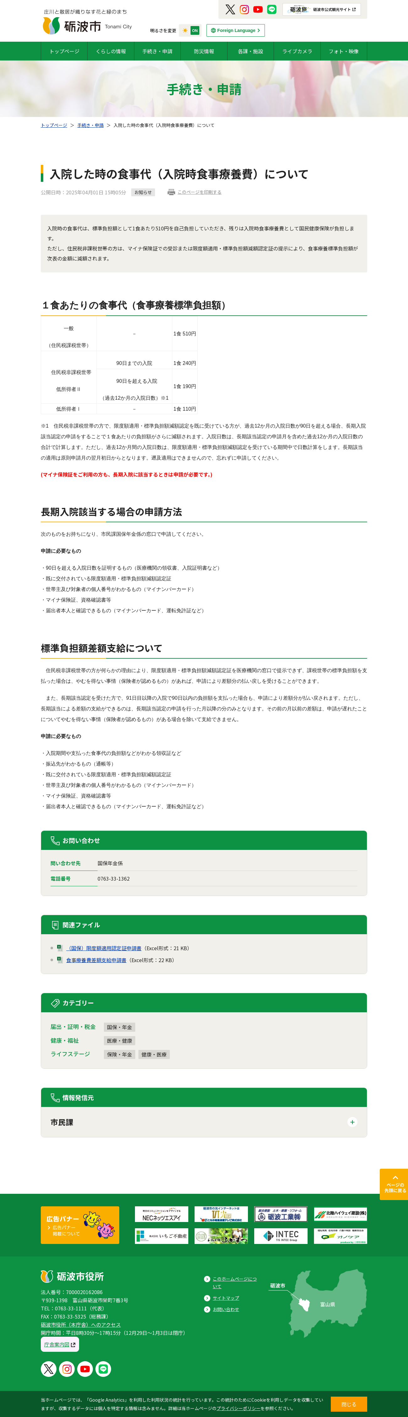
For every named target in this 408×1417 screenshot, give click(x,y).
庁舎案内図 (56, 1344)
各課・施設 (250, 51)
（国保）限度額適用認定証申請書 (104, 948)
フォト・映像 (344, 51)
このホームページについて (235, 1283)
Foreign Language (236, 30)
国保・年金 (119, 1027)
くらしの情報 (111, 51)
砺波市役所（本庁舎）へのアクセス (81, 1324)
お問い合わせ (226, 1309)
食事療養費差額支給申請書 (96, 960)
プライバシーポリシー (238, 1408)
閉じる (349, 1404)
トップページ (64, 51)
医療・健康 (119, 1040)
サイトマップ (226, 1298)
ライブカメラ (297, 51)
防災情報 (204, 51)
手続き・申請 (157, 51)
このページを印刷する (200, 192)
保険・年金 (119, 1054)
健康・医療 (154, 1054)
